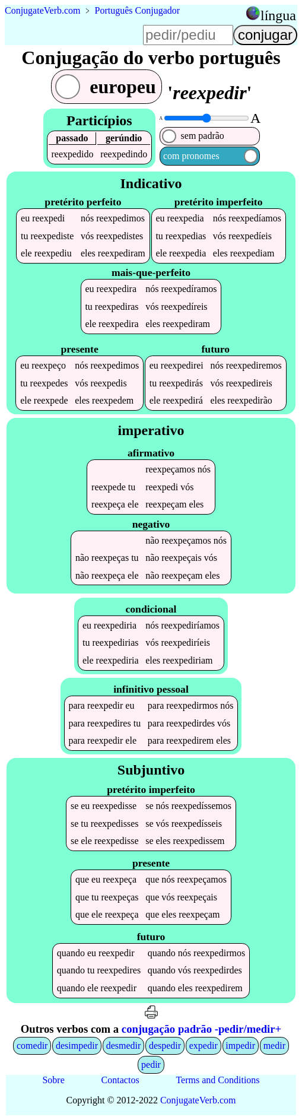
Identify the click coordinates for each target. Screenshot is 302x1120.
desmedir (123, 1045)
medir (274, 1045)
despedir (165, 1045)
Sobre (53, 1080)
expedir (203, 1045)
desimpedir (77, 1045)
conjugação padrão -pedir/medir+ (201, 1029)
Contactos (120, 1080)
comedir (32, 1045)
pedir (151, 1064)
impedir (240, 1045)
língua (278, 15)
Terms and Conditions (217, 1080)
